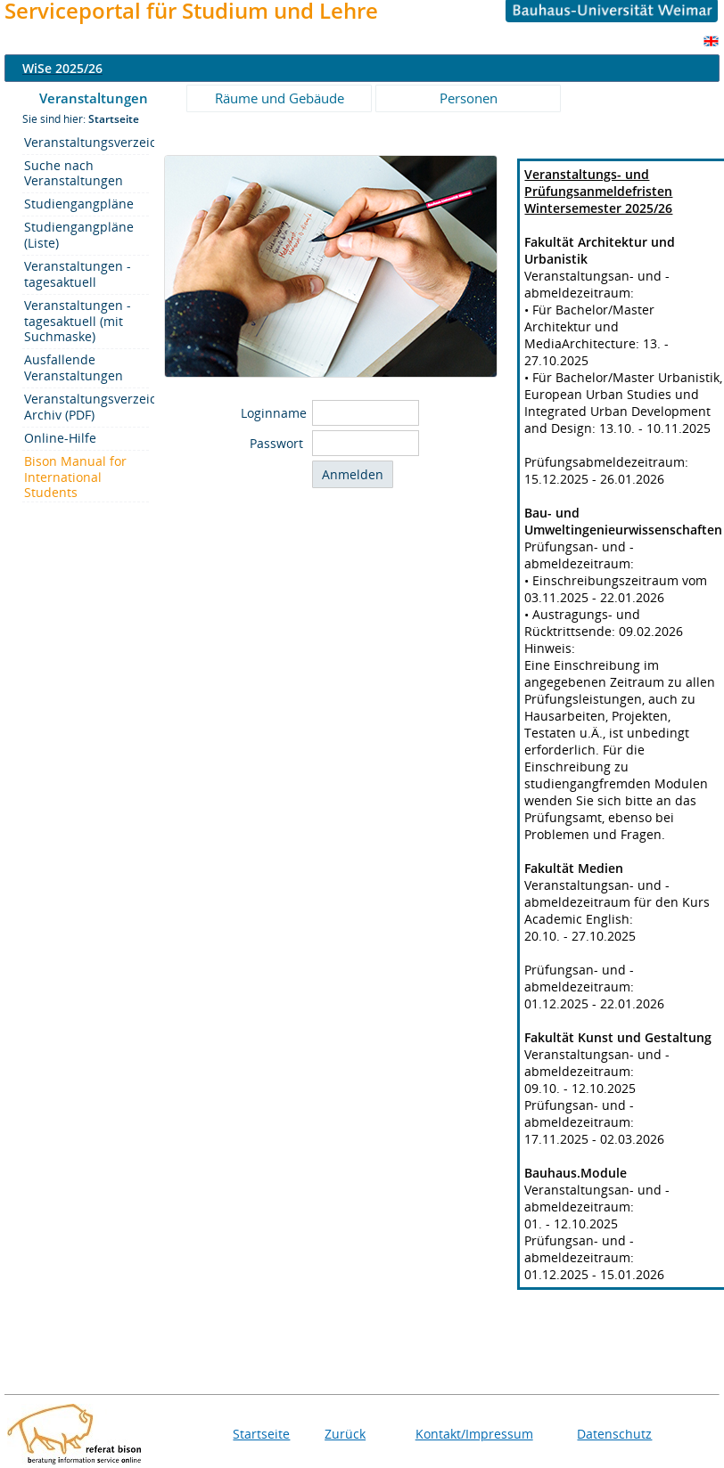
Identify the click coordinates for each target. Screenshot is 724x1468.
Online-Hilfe (60, 437)
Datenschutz (614, 1433)
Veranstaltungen (93, 98)
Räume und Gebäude (279, 98)
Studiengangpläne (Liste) (79, 234)
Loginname (274, 412)
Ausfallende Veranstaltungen (73, 367)
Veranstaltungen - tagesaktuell (77, 273)
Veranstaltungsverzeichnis (86, 142)
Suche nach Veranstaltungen (73, 173)
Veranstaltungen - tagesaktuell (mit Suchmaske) (77, 321)
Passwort (278, 443)
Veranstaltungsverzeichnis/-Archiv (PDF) (86, 406)
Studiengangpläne (79, 203)
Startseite (261, 1433)
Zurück (345, 1433)
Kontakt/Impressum (474, 1433)
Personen (469, 98)
